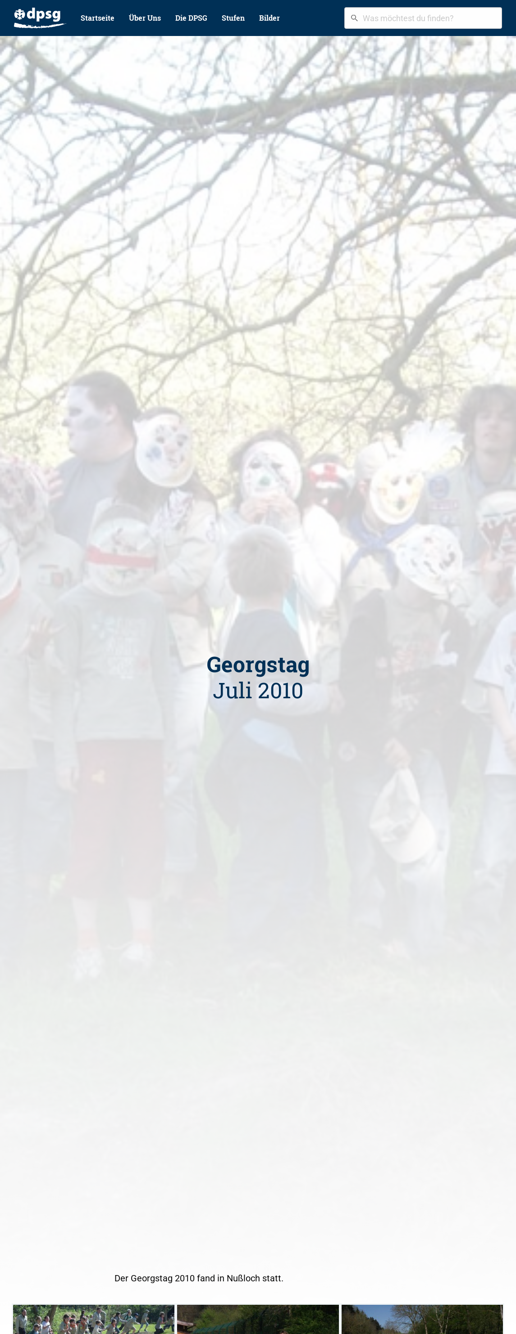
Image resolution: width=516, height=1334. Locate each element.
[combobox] (423, 18)
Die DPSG (191, 17)
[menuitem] (40, 18)
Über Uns (145, 17)
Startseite (97, 17)
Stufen (233, 17)
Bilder (269, 17)
